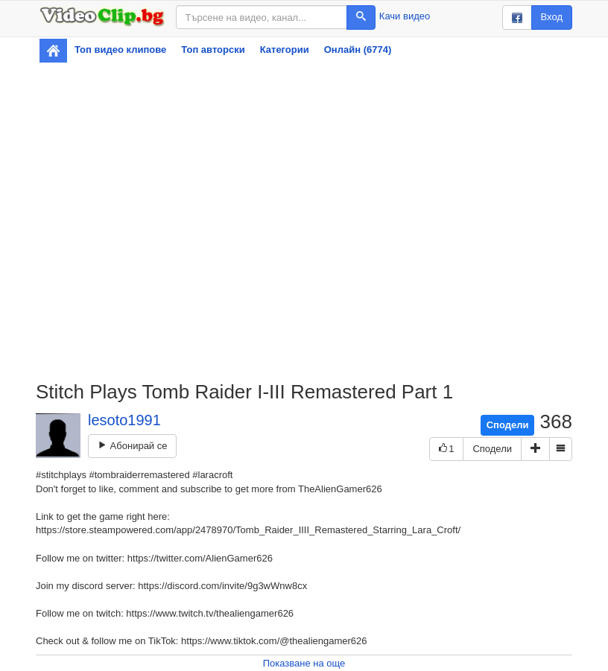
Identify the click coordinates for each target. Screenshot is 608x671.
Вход (552, 16)
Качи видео (404, 16)
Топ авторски (212, 49)
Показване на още (304, 663)
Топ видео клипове (120, 49)
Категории (284, 49)
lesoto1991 (124, 420)
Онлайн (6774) (358, 49)
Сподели (508, 424)
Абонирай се (132, 445)
